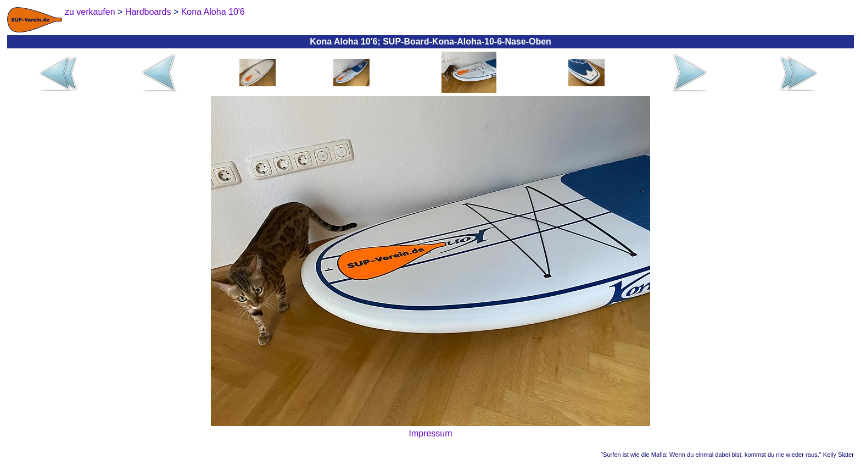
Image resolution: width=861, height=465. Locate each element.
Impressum (430, 433)
